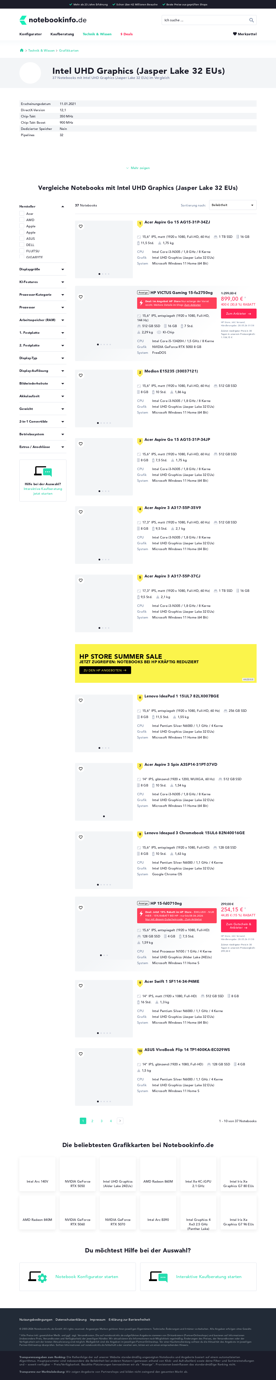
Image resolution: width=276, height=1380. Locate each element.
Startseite (21, 50)
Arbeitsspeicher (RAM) (37, 320)
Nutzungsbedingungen (35, 1320)
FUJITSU (32, 251)
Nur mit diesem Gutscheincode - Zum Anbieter (173, 919)
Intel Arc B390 (158, 1211)
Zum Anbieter (192, 304)
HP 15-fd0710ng (166, 903)
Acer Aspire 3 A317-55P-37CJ (172, 576)
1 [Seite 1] (83, 1121)
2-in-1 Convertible (33, 421)
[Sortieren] (233, 205)
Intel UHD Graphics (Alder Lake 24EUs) (182, 957)
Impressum (98, 1320)
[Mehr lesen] (138, 168)
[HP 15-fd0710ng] (104, 931)
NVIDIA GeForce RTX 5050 (172, 347)
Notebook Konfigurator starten (73, 1277)
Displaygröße (29, 269)
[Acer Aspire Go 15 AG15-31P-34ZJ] (104, 249)
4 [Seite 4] (111, 1121)
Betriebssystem (31, 434)
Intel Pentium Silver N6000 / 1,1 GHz (180, 726)
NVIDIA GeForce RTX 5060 (77, 1213)
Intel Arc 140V (37, 1172)
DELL (30, 245)
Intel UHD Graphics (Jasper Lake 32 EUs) (183, 257)
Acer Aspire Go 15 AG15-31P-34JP (177, 439)
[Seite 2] (120, 1121)
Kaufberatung (62, 34)
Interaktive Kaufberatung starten (195, 1277)
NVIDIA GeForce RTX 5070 (118, 1213)
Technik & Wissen (97, 34)
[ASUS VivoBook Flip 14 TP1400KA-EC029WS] (104, 1077)
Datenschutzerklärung (71, 1320)
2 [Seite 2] (92, 1121)
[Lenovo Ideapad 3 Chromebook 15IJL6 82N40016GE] (104, 860)
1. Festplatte (29, 333)
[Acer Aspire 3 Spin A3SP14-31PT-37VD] (104, 792)
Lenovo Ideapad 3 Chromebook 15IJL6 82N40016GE (194, 832)
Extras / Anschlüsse (34, 447)
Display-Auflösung (33, 371)
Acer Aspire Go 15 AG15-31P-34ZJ (177, 222)
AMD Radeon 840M (37, 1211)
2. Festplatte (29, 345)
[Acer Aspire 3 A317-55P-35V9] (104, 535)
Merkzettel (247, 34)
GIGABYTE (34, 257)
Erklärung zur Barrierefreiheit (129, 1320)
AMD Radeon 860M (158, 1172)
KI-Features (28, 282)
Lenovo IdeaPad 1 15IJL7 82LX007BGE (181, 696)
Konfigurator (30, 34)
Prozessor (27, 307)
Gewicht (26, 409)
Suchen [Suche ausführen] (251, 20)
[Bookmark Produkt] (80, 226)
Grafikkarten (69, 50)
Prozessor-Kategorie (35, 294)
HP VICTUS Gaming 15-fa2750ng (182, 292)
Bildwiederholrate (33, 383)
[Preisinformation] (245, 298)
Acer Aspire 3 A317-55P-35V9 (172, 507)
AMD (30, 220)
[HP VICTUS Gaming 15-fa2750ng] (104, 320)
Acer (29, 214)
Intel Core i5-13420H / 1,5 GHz (175, 341)
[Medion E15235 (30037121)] (104, 398)
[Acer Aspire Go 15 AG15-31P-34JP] (104, 467)
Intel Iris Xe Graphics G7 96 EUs (238, 1213)
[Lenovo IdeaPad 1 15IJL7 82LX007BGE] (104, 723)
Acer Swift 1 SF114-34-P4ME (171, 981)
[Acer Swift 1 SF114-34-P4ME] (104, 1009)
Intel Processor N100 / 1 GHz (174, 951)
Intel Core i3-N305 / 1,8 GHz (174, 252)
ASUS (30, 239)
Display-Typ (28, 358)
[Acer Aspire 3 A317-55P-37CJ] (104, 603)
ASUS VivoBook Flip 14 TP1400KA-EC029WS (187, 1049)
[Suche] (209, 20)
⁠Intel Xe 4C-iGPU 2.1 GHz (198, 1175)
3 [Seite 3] (101, 1121)
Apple (31, 226)
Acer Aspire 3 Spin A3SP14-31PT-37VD (181, 764)
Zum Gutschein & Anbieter (238, 925)
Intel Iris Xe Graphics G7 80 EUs (238, 1175)
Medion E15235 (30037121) (171, 371)
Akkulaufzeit (29, 396)
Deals (128, 34)
